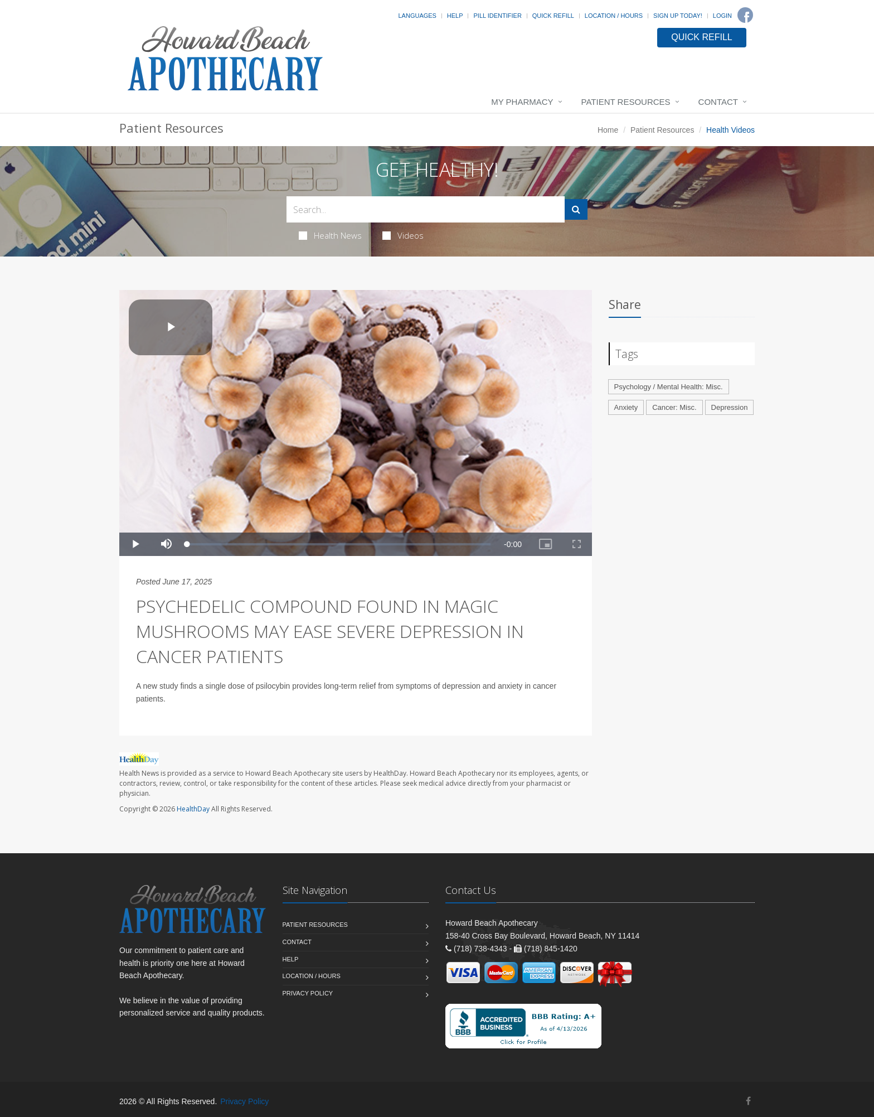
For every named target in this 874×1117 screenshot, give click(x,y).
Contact (718, 102)
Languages (417, 15)
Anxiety (626, 407)
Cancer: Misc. (674, 407)
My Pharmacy (522, 102)
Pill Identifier (497, 15)
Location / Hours (614, 15)
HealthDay (193, 809)
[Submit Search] (576, 209)
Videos (403, 235)
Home (608, 129)
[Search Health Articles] (426, 209)
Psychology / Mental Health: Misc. (668, 387)
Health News (330, 235)
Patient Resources (626, 102)
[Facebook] (745, 15)
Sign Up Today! (677, 15)
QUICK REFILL (701, 37)
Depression (729, 407)
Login (722, 15)
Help (455, 15)
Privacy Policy (308, 993)
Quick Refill (553, 15)
